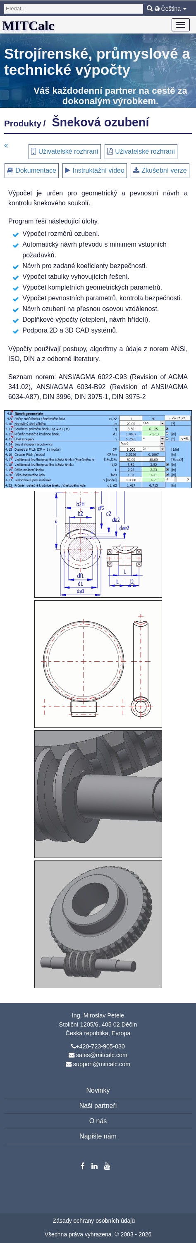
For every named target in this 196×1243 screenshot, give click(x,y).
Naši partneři (98, 1105)
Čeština (170, 8)
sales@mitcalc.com (101, 1055)
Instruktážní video (98, 170)
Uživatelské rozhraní (68, 151)
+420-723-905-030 (100, 1046)
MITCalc (28, 25)
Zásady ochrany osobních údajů (94, 1220)
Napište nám (98, 1136)
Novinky (98, 1090)
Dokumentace (35, 170)
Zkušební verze (163, 170)
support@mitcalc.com (102, 1064)
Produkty (22, 123)
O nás (98, 1120)
